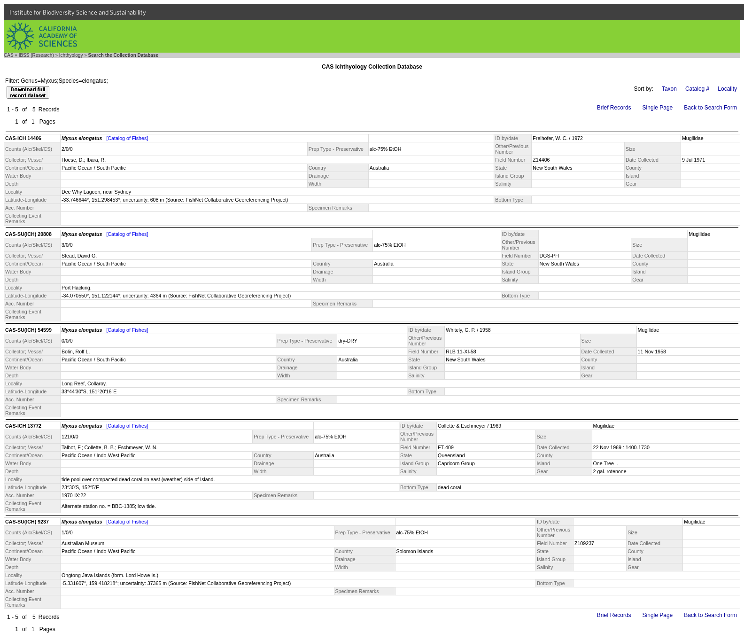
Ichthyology (71, 55)
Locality (727, 89)
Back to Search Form (710, 107)
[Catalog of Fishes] (127, 138)
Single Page (658, 107)
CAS (9, 55)
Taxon (669, 89)
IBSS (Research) (36, 55)
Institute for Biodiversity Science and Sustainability (77, 12)
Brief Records (614, 107)
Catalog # (697, 89)
